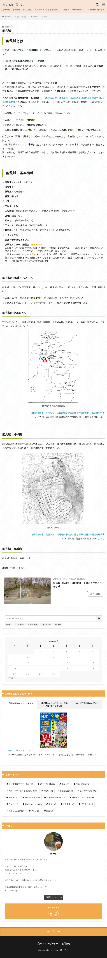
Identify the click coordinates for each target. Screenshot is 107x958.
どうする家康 (46, 625)
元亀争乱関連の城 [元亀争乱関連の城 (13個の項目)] (56, 797)
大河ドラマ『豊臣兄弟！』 (73, 9)
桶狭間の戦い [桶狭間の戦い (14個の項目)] (32, 797)
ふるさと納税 (19, 625)
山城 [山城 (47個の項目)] (65, 784)
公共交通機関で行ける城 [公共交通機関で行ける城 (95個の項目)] (21, 784)
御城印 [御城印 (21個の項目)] (48, 791)
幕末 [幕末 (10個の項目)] (52, 804)
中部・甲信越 (21, 16)
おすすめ (20, 568)
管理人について (52, 897)
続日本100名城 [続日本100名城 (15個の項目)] (88, 791)
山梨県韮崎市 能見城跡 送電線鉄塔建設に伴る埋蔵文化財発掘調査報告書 (68, 412)
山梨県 (34, 16)
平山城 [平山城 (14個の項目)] (13, 797)
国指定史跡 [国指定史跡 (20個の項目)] (66, 791)
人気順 (12, 568)
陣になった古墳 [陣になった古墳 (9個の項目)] (16, 811)
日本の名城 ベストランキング (21, 750)
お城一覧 (6, 9)
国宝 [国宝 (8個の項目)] (49, 811)
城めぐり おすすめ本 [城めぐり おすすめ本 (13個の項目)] (83, 797)
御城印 (8, 625)
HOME (8, 16)
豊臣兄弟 (57, 625)
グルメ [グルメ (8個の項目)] (35, 811)
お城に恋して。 (61, 950)
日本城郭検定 (32, 625)
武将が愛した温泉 (95, 9)
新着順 (5, 568)
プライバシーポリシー (47, 943)
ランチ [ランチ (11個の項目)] (13, 804)
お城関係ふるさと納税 (22, 9)
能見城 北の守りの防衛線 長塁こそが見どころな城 (77, 584)
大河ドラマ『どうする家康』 (47, 9)
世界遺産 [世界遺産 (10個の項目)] (68, 804)
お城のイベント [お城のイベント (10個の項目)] (33, 804)
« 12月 (10, 677)
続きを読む (95, 594)
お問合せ (66, 943)
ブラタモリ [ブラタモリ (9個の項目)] (87, 804)
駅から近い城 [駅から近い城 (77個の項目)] (47, 784)
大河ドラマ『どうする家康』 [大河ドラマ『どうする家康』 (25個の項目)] (23, 791)
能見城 (44, 16)
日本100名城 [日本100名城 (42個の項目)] (83, 784)
